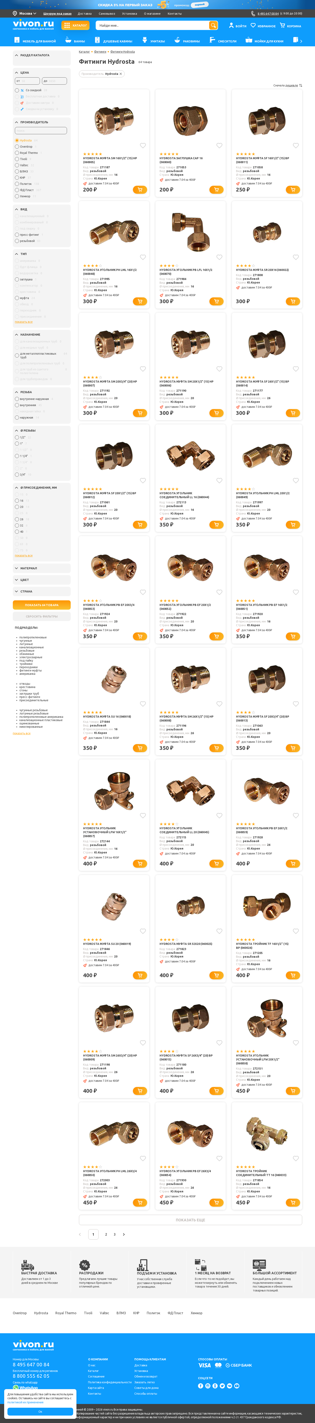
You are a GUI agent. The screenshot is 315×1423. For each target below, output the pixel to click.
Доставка (85, 13)
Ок (40, 1411)
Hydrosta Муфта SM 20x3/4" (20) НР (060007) (110, 383)
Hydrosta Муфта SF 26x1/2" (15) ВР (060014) (262, 383)
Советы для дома (146, 1387)
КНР (136, 1313)
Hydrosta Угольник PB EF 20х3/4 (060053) (108, 606)
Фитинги (100, 51)
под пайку (26, 660)
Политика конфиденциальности (110, 1382)
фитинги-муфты (30, 670)
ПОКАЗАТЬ (41, 605)
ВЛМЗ (121, 1313)
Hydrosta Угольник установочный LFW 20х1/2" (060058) (257, 1059)
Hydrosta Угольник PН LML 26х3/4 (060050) (109, 1173)
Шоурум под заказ (57, 13)
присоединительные (33, 700)
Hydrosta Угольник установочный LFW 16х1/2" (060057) (104, 832)
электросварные (30, 657)
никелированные (31, 726)
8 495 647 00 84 (31, 1364)
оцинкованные (29, 723)
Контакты (175, 13)
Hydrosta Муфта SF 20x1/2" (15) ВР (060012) (109, 495)
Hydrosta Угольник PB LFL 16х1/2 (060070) (186, 271)
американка (27, 673)
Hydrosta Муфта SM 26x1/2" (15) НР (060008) (187, 718)
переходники (28, 667)
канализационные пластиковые (41, 720)
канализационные (31, 647)
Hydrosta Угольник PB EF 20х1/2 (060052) (185, 606)
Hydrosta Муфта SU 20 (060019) (107, 943)
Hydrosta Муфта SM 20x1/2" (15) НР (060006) (187, 383)
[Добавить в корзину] (140, 190)
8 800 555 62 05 (31, 1376)
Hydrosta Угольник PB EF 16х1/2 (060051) (261, 606)
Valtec (104, 1313)
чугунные (25, 640)
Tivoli (88, 1313)
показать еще (190, 1220)
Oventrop (20, 1313)
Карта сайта (96, 1387)
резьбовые (27, 650)
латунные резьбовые (34, 713)
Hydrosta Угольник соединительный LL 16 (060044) (184, 495)
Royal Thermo (65, 1313)
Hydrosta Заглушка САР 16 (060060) (181, 160)
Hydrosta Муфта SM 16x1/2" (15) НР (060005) (110, 160)
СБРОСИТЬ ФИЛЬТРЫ (42, 616)
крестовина (27, 687)
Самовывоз (107, 13)
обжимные (26, 654)
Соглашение (96, 1376)
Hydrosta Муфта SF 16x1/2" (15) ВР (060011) (262, 160)
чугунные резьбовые (33, 710)
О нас (91, 1365)
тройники (25, 663)
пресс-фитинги (29, 697)
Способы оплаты (145, 1393)
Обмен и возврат (146, 1376)
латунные (26, 644)
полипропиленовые (33, 637)
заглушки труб (29, 693)
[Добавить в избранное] (143, 145)
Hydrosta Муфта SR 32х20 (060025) (186, 943)
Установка (129, 13)
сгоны (23, 690)
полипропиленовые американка (41, 716)
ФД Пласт (175, 1313)
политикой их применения (25, 1402)
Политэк (153, 1313)
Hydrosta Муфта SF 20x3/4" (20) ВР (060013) (262, 718)
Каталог (84, 51)
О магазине (152, 13)
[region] (41, 169)
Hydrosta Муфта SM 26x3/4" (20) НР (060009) (110, 1057)
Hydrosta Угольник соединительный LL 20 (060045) (184, 830)
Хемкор (196, 1313)
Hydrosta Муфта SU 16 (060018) (107, 716)
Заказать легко (144, 1382)
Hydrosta (41, 1313)
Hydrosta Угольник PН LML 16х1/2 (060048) (109, 271)
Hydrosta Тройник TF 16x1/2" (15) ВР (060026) (262, 945)
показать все (24, 321)
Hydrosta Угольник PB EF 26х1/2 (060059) (261, 830)
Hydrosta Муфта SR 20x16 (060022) (262, 270)
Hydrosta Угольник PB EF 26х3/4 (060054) (185, 1173)
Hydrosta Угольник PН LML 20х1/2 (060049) (262, 495)
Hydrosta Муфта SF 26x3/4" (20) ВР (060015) (186, 1057)
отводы (24, 683)
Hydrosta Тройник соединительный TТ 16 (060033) (261, 1173)
